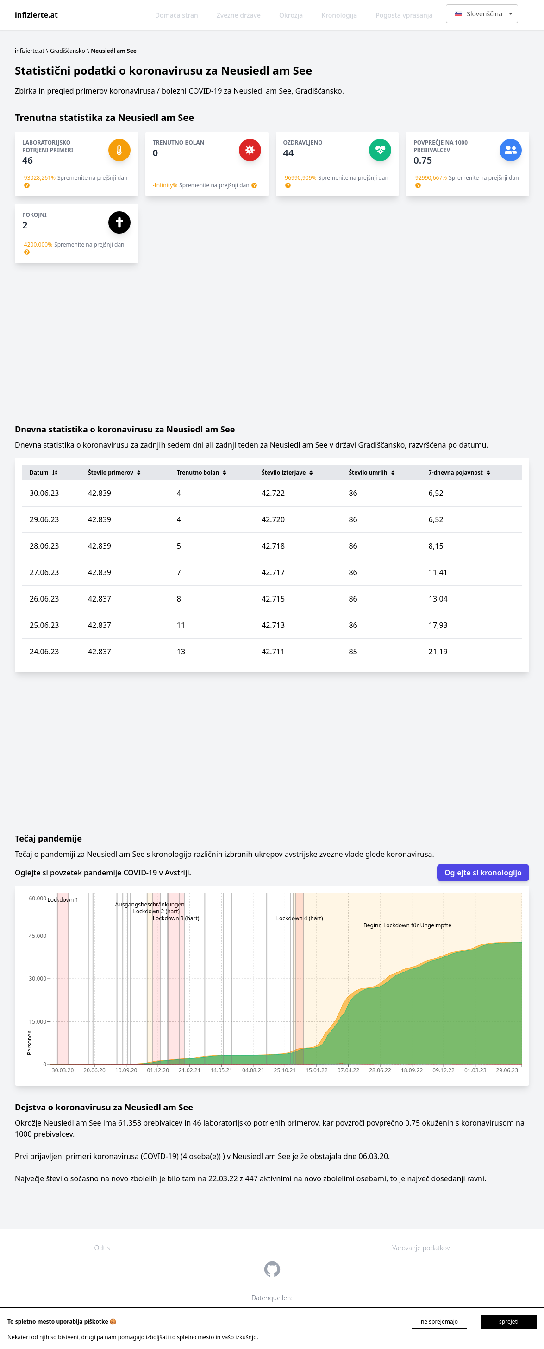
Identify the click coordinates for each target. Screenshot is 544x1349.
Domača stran (176, 15)
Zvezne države (239, 15)
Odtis (102, 1247)
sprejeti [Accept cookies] (509, 1321)
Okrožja (291, 15)
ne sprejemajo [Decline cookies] (439, 1321)
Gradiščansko (67, 51)
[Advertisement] (272, 343)
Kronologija (339, 15)
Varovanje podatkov (421, 1247)
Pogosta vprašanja (403, 15)
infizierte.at (36, 15)
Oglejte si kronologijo (483, 873)
